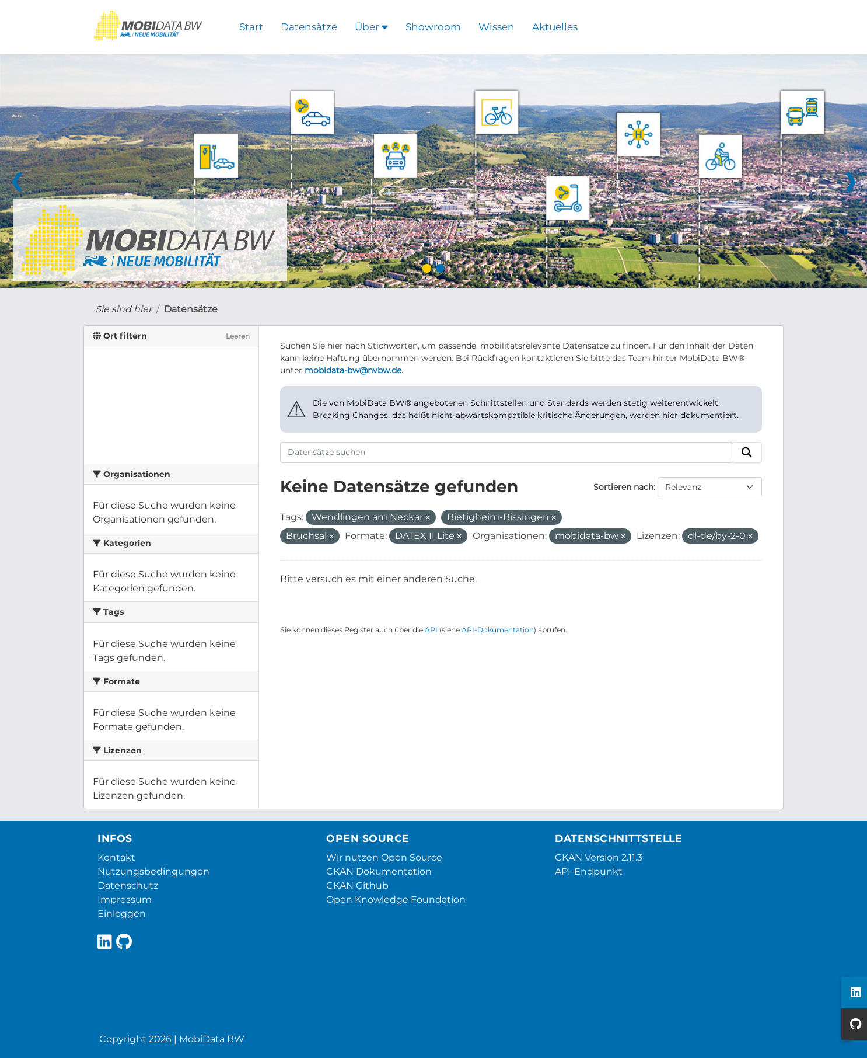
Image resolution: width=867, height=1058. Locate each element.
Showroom (433, 27)
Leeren (238, 336)
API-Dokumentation (498, 629)
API (431, 629)
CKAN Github (357, 885)
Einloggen (121, 913)
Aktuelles (555, 27)
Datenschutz (127, 885)
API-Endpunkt (589, 871)
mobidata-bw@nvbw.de (353, 370)
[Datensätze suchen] (506, 452)
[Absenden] (747, 452)
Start (251, 27)
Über (371, 27)
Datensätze (309, 27)
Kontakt (116, 857)
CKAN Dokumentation (379, 871)
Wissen (496, 27)
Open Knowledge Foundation (396, 899)
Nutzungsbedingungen (153, 871)
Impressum (124, 899)
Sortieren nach (623, 487)
